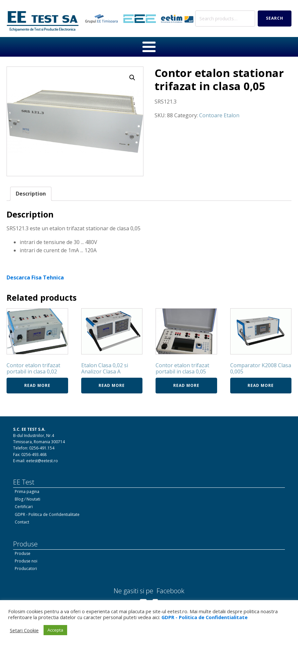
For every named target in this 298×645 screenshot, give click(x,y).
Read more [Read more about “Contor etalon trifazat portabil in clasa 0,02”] (37, 385)
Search (274, 18)
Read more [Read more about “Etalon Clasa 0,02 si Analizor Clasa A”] (112, 385)
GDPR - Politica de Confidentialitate (47, 514)
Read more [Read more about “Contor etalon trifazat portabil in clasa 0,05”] (186, 385)
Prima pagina (27, 491)
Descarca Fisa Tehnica (35, 277)
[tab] (30, 194)
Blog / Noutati (27, 499)
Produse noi (26, 561)
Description (31, 193)
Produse (22, 553)
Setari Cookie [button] (24, 630)
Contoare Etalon (219, 115)
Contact (22, 522)
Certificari (24, 506)
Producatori (26, 568)
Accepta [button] (55, 630)
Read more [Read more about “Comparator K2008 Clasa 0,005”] (261, 385)
